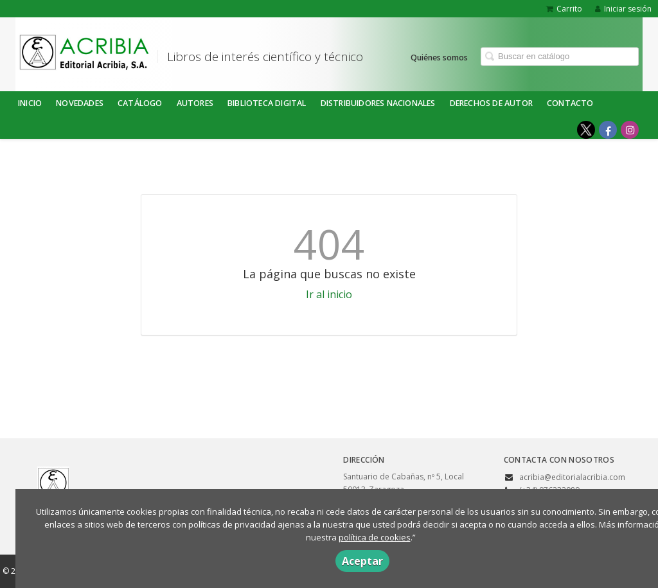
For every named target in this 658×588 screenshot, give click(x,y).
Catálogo (140, 103)
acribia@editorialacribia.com (572, 477)
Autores (195, 103)
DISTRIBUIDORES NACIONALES (378, 103)
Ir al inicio (329, 294)
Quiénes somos (439, 56)
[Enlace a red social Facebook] (608, 130)
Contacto (570, 103)
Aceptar (362, 561)
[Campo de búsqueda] (560, 56)
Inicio (30, 103)
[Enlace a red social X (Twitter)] (586, 130)
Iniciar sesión (623, 8)
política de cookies (375, 537)
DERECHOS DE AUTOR (491, 103)
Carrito (564, 8)
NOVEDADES (79, 103)
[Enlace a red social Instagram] (630, 130)
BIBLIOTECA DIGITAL (267, 103)
